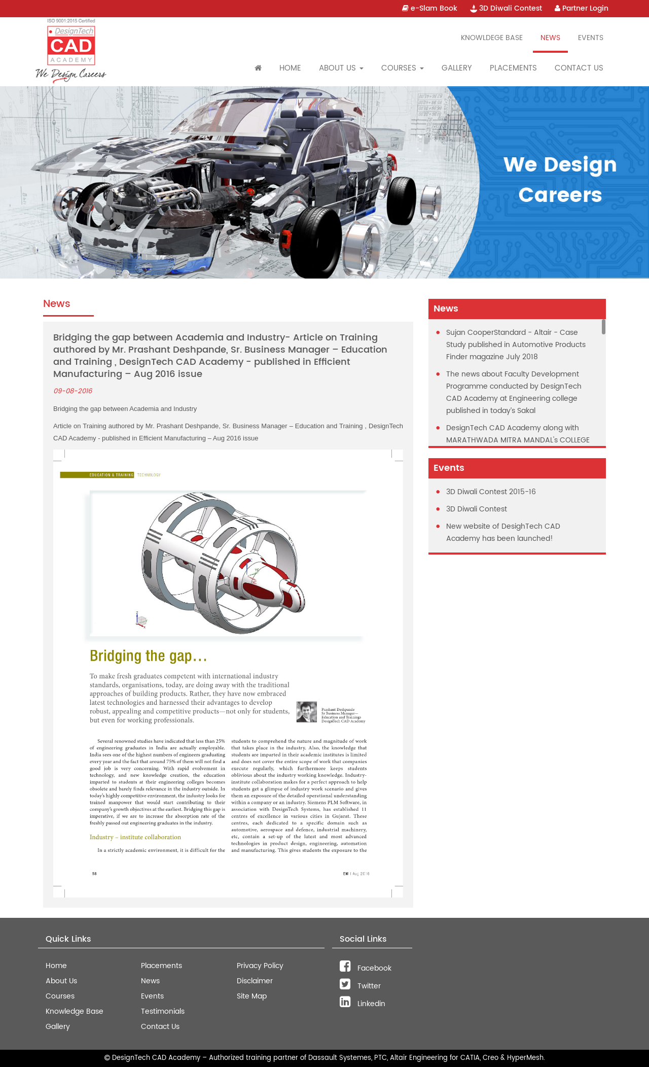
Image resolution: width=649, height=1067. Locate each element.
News (550, 38)
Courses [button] (402, 68)
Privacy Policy (260, 966)
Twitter (360, 986)
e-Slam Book (429, 8)
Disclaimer (255, 981)
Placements (513, 68)
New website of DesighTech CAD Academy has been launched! (503, 532)
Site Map (252, 996)
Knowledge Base (74, 1011)
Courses (60, 996)
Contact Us (579, 68)
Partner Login (581, 8)
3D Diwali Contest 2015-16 (491, 492)
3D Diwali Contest (506, 8)
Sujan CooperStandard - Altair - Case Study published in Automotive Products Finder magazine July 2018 (516, 345)
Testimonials (163, 1011)
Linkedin (362, 1004)
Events (590, 38)
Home (290, 68)
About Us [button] (341, 68)
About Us (61, 981)
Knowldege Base (492, 38)
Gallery (457, 68)
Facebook (365, 968)
